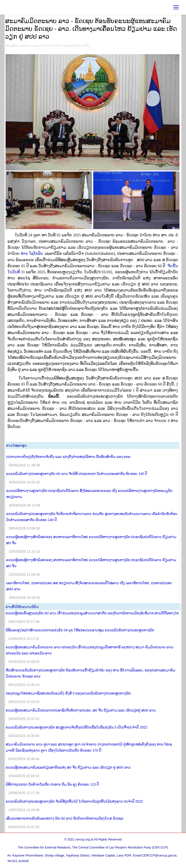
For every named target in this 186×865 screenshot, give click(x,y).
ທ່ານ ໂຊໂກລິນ (53, 253)
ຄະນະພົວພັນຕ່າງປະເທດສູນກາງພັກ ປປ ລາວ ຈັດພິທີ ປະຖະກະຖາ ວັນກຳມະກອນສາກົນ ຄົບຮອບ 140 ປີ (76, 474)
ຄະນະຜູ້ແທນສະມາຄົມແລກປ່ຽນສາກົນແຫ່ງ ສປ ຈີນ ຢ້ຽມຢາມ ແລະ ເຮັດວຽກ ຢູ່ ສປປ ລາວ (68, 767)
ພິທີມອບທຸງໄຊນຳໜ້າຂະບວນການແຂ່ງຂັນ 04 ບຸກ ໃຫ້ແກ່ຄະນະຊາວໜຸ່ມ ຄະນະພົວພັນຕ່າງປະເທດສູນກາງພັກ (80, 630)
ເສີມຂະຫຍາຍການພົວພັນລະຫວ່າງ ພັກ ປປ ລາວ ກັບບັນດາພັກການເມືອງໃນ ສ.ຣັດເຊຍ (65, 818)
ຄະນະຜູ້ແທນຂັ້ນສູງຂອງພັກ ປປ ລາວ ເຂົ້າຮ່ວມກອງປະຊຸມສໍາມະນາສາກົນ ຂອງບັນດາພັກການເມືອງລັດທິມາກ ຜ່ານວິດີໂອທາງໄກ (92, 613)
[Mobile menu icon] (176, 7)
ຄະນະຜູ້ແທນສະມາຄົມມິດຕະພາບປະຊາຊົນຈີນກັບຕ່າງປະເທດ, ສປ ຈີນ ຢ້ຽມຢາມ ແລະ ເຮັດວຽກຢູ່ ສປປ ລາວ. (81, 710)
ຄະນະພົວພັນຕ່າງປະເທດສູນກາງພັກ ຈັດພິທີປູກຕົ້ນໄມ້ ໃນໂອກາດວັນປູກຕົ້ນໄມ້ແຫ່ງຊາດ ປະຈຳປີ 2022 (74, 801)
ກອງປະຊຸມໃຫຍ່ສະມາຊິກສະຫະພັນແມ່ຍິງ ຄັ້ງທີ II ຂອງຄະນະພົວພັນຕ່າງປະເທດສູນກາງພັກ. (69, 693)
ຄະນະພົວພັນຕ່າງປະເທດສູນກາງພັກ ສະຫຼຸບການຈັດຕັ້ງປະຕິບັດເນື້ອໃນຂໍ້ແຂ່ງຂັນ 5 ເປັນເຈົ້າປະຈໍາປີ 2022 (76, 727)
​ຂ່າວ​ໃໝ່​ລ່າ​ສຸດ (16, 445)
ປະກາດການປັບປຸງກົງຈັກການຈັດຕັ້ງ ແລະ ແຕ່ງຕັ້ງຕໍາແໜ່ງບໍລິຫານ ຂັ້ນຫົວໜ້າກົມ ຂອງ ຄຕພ (68, 457)
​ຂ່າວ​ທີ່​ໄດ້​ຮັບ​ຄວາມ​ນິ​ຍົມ (22, 607)
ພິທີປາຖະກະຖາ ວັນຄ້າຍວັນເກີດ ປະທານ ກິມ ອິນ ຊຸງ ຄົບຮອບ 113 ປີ (52, 784)
